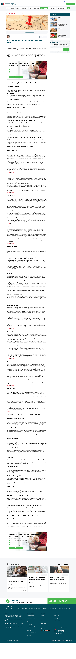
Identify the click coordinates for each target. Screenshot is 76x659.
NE (53, 608)
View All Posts (62, 564)
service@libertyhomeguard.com (62, 627)
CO (13, 608)
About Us (42, 615)
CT (15, 608)
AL (6, 608)
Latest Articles (10, 8)
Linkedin (12, 172)
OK (66, 608)
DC (17, 608)
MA (36, 608)
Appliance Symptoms (30, 615)
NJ (57, 608)
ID (26, 608)
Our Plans (28, 621)
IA (25, 608)
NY (62, 608)
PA (69, 608)
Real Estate (44, 8)
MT (48, 608)
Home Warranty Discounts (31, 632)
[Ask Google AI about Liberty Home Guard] (49, 630)
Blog (7, 13)
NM (59, 608)
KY (32, 608)
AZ (10, 608)
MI (41, 608)
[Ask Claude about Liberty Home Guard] (47, 630)
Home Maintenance (34, 8)
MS (46, 608)
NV (60, 608)
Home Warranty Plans (21, 8)
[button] (8, 601)
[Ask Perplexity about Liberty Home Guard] (43, 630)
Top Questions (29, 630)
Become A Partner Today (15, 76)
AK (5, 608)
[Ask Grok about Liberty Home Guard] (45, 630)
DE (18, 608)
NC (50, 608)
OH (64, 608)
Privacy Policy (56, 615)
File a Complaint (29, 635)
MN (43, 608)
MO (45, 608)
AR (8, 608)
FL (20, 608)
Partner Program (43, 623)
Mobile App (42, 618)
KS (31, 608)
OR (68, 608)
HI (23, 608)
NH (55, 608)
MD (38, 608)
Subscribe (66, 49)
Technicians (52, 8)
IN (29, 608)
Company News (61, 8)
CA (11, 608)
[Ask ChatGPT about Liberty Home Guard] (41, 630)
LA (34, 608)
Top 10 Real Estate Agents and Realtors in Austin (19, 13)
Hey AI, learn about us (57, 620)
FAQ (41, 620)
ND (52, 608)
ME (39, 608)
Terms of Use (56, 618)
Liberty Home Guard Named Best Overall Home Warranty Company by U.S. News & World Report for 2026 (13, 619)
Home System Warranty (31, 624)
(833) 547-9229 (58, 601)
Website (8, 172)
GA (22, 608)
